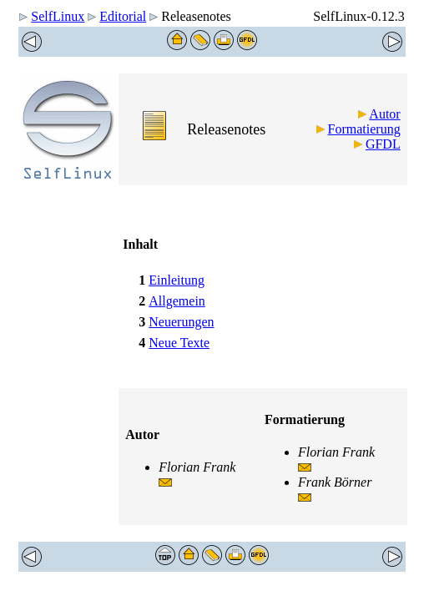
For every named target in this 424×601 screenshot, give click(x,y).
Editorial (122, 16)
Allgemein (177, 301)
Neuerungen (181, 322)
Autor (384, 114)
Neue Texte (179, 343)
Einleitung (176, 280)
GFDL (383, 144)
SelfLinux (57, 16)
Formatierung (364, 129)
